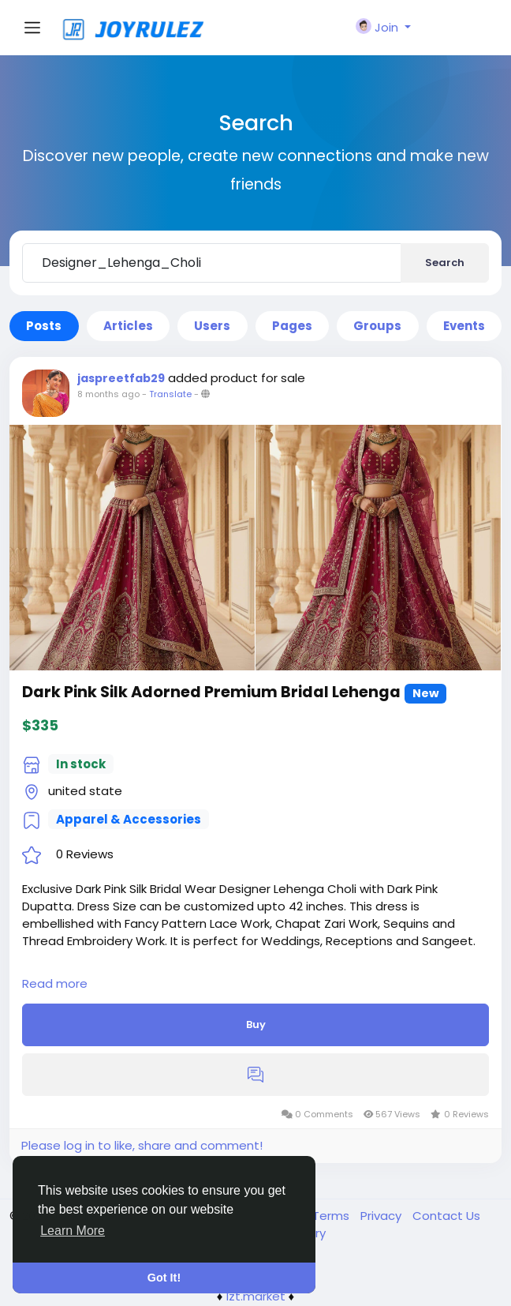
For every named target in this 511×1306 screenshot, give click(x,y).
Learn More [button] (72, 1230)
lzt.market (255, 1296)
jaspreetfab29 (121, 378)
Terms (332, 1215)
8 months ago (108, 394)
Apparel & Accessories (128, 819)
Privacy (382, 1215)
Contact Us (446, 1215)
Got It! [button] (164, 1277)
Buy (256, 1024)
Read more (55, 983)
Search (444, 262)
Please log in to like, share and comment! (142, 1145)
